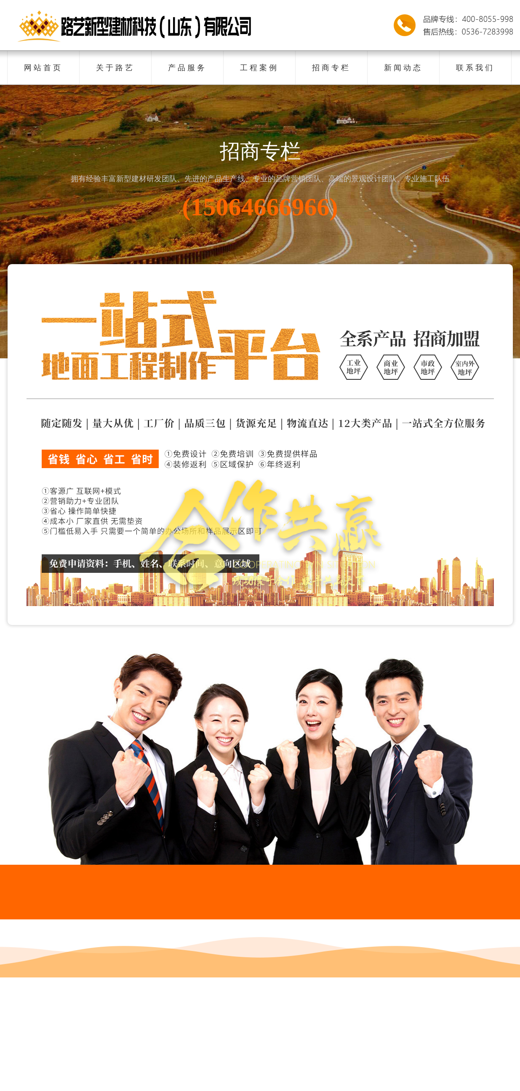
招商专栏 (331, 68)
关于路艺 (115, 68)
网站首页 (43, 68)
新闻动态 (403, 68)
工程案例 (259, 68)
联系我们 (475, 68)
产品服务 (187, 68)
